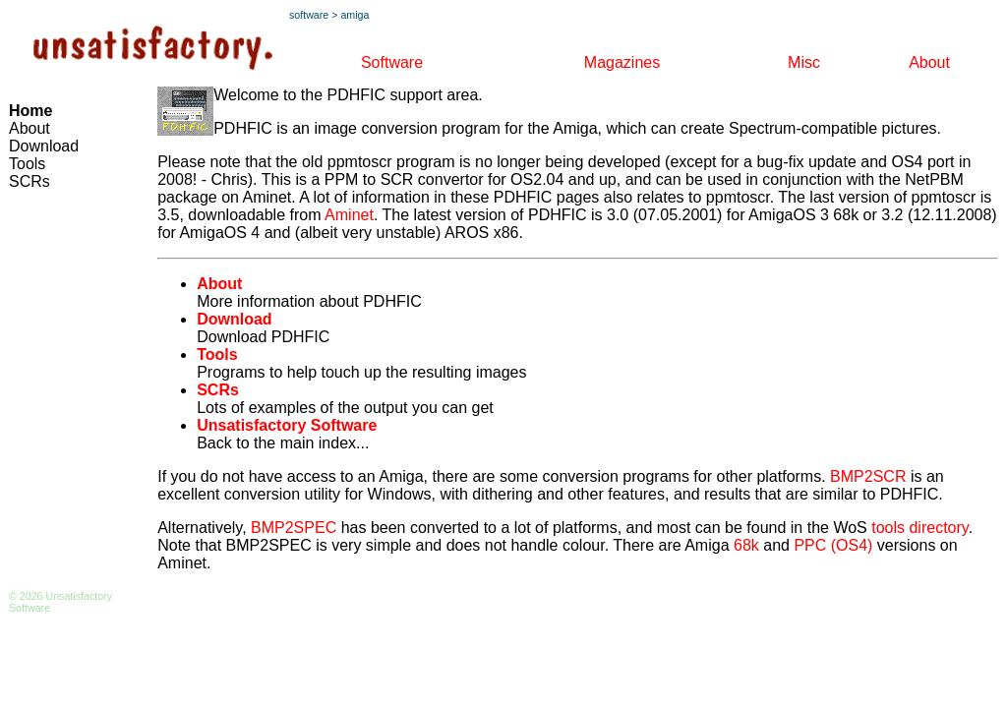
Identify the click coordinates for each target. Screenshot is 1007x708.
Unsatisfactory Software (287, 425)
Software (392, 62)
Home (30, 110)
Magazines (622, 62)
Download (44, 146)
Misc (804, 62)
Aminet (349, 214)
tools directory (919, 527)
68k (746, 545)
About (929, 62)
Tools (27, 163)
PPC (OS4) (833, 545)
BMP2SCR (868, 476)
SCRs (29, 181)
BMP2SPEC (293, 527)
